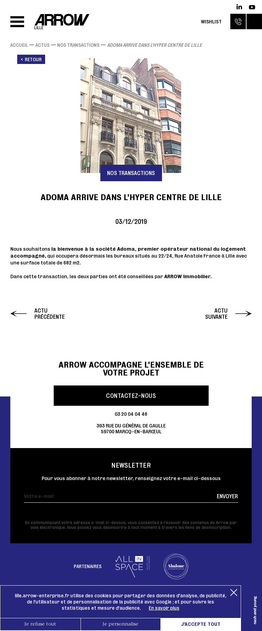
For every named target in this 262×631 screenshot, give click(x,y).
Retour (33, 59)
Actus (42, 45)
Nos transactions (78, 45)
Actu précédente (49, 313)
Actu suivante (216, 313)
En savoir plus (164, 608)
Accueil (19, 45)
